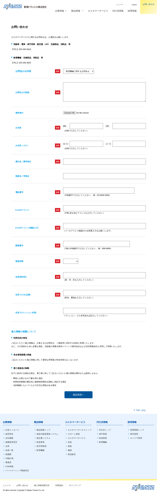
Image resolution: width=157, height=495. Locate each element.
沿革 (7, 446)
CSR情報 (9, 466)
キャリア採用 (136, 438)
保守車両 (103, 434)
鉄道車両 (40, 442)
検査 (70, 446)
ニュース (7, 485)
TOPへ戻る (141, 410)
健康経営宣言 (11, 442)
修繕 (70, 450)
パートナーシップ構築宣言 (17, 470)
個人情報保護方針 (42, 485)
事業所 (8, 462)
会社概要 (9, 438)
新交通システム (43, 438)
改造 (70, 442)
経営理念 (9, 434)
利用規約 (59, 485)
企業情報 (7, 422)
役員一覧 (9, 450)
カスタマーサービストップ (79, 430)
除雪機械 (40, 450)
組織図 (8, 454)
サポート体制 (74, 434)
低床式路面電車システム (47, 434)
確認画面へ (78, 395)
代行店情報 (102, 422)
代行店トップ (105, 430)
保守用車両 (41, 446)
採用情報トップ (137, 430)
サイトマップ (75, 485)
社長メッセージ (12, 430)
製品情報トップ (43, 430)
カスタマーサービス (75, 422)
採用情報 (132, 422)
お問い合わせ (22, 485)
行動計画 (9, 458)
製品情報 (38, 422)
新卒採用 (134, 434)
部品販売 (72, 454)
